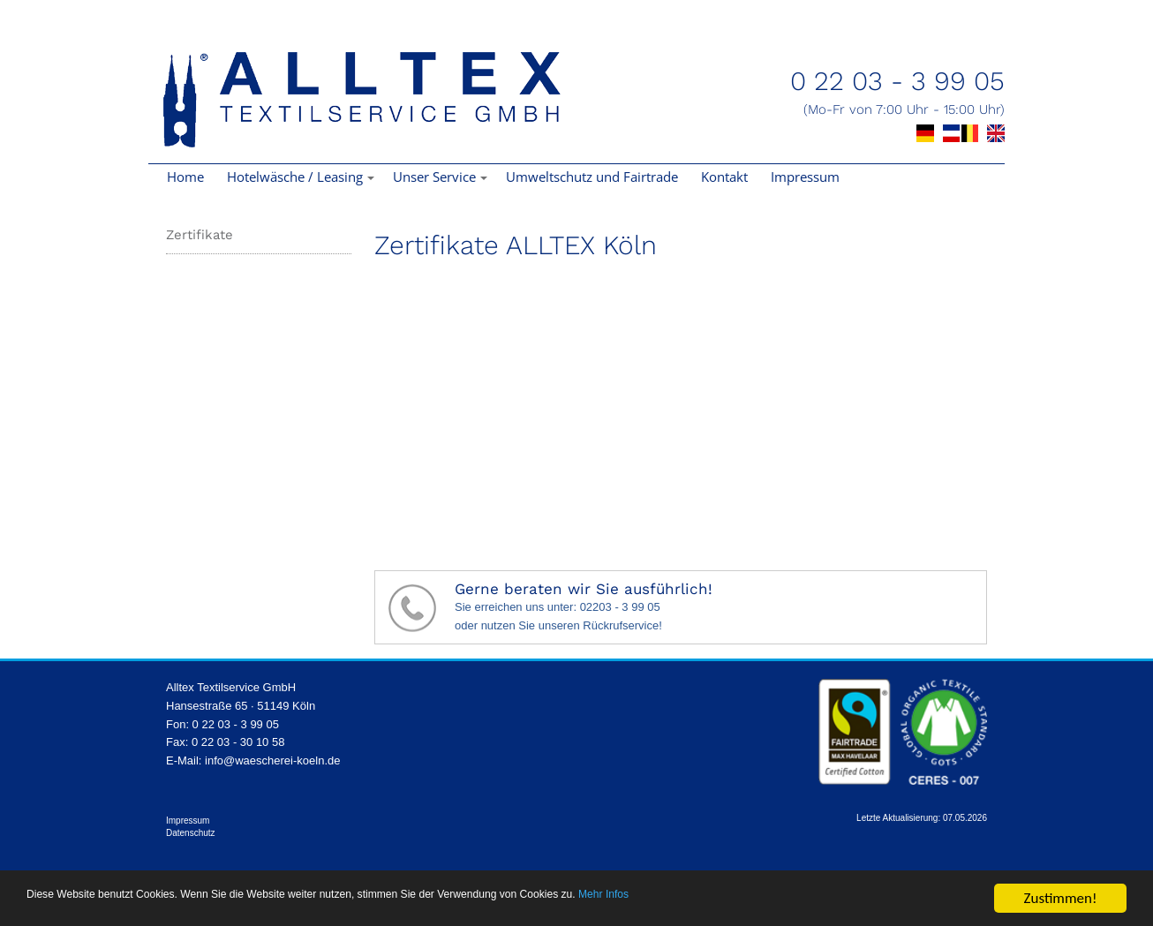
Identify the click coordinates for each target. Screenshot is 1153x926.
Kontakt (724, 176)
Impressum (805, 176)
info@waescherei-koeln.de (272, 760)
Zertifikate (199, 235)
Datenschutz (190, 833)
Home (185, 176)
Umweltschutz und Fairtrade (592, 176)
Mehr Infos (838, 900)
